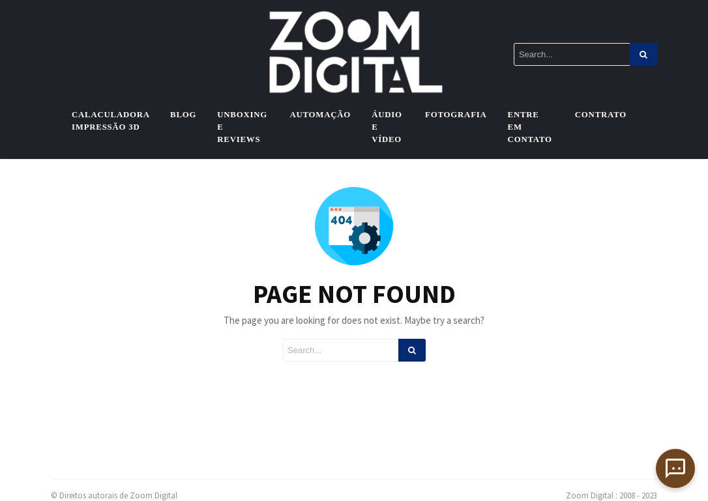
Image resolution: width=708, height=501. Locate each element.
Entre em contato (530, 127)
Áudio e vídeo (387, 127)
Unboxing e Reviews (242, 127)
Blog (183, 114)
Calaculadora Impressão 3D (110, 121)
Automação (320, 114)
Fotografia (456, 114)
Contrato (601, 114)
